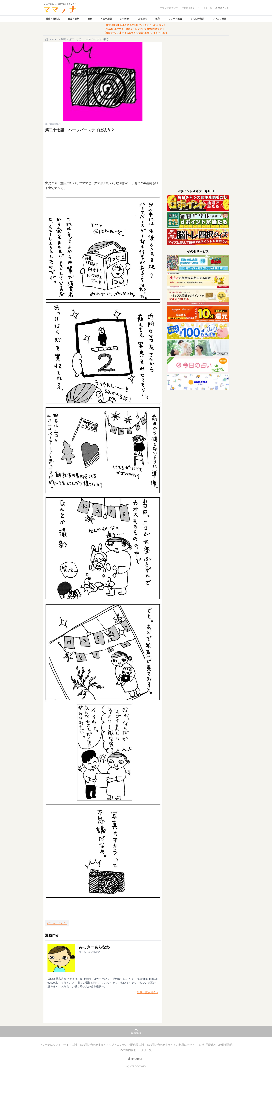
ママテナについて (50, 1044)
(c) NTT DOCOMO (136, 1066)
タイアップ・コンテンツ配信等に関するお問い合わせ (133, 1044)
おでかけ (125, 18)
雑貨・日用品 (53, 18)
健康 (90, 18)
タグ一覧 (146, 1050)
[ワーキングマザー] (57, 923)
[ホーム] (47, 39)
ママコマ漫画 (219, 18)
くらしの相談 (197, 18)
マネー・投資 (175, 18)
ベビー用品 (106, 18)
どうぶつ (142, 18)
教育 (157, 18)
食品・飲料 (73, 18)
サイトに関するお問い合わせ (81, 1044)
